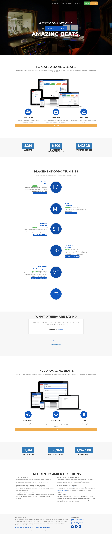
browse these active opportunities (72, 481)
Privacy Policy (38, 527)
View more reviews (56, 344)
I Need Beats (78, 3)
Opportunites (67, 3)
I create (51, 28)
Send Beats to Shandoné (40, 234)
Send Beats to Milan (70, 213)
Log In (87, 3)
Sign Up (94, 3)
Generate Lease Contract (77, 522)
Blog (21, 527)
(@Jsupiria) (60, 329)
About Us (32, 527)
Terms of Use (46, 527)
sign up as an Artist (62, 490)
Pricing (17, 527)
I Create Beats (55, 3)
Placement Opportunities (77, 519)
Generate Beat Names (76, 523)
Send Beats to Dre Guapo (72, 256)
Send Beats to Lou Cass (40, 193)
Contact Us (26, 527)
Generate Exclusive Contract (78, 521)
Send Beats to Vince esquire (39, 278)
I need (62, 28)
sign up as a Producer (78, 487)
